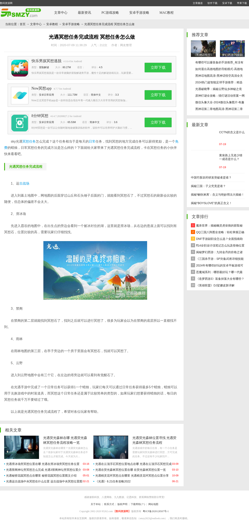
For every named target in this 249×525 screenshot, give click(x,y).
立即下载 (158, 67)
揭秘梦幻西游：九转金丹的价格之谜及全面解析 (217, 252)
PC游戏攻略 (110, 12)
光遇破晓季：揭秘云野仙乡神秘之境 (218, 89)
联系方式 (109, 504)
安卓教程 (52, 24)
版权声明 (122, 504)
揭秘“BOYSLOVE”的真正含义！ (211, 203)
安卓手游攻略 (139, 12)
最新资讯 (84, 12)
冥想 (25, 141)
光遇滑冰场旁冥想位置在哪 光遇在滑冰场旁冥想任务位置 (42, 464)
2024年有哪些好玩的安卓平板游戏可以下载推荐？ (217, 266)
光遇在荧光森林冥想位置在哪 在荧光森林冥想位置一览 (130, 469)
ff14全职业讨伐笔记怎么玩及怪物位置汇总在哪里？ (217, 246)
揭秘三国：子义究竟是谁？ (208, 186)
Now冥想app (42, 88)
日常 (92, 141)
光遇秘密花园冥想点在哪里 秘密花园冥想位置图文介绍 (41, 475)
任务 (32, 141)
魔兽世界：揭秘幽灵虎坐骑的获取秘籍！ (217, 226)
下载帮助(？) (138, 504)
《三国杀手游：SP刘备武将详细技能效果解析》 (217, 259)
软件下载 (212, 3)
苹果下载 (242, 3)
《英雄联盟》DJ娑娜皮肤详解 (212, 285)
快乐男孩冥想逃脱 (46, 61)
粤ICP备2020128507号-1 (156, 511)
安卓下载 (227, 3)
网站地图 (153, 504)
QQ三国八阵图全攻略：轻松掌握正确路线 (217, 232)
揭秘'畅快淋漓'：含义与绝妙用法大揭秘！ (217, 194)
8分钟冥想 (40, 116)
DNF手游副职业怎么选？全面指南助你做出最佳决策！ (217, 239)
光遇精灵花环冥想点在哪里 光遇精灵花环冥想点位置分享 (132, 475)
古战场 (24, 183)
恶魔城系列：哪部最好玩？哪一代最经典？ (217, 272)
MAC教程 (167, 12)
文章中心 (60, 12)
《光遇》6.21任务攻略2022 (113, 481)
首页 (23, 24)
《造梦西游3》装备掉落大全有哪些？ (217, 278)
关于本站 (96, 504)
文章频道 (198, 3)
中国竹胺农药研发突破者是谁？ (211, 177)
